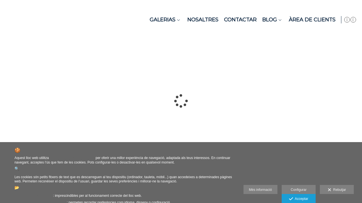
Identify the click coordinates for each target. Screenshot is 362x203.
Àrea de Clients (310, 20)
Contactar (239, 20)
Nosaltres (201, 20)
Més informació (260, 190)
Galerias (161, 20)
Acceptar (298, 199)
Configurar (299, 190)
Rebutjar (337, 190)
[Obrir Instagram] (353, 20)
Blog (268, 20)
